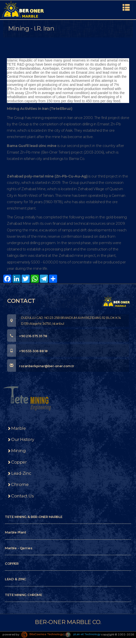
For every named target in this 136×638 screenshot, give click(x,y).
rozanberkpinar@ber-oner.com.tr (40, 366)
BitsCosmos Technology (42, 634)
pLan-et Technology (82, 634)
